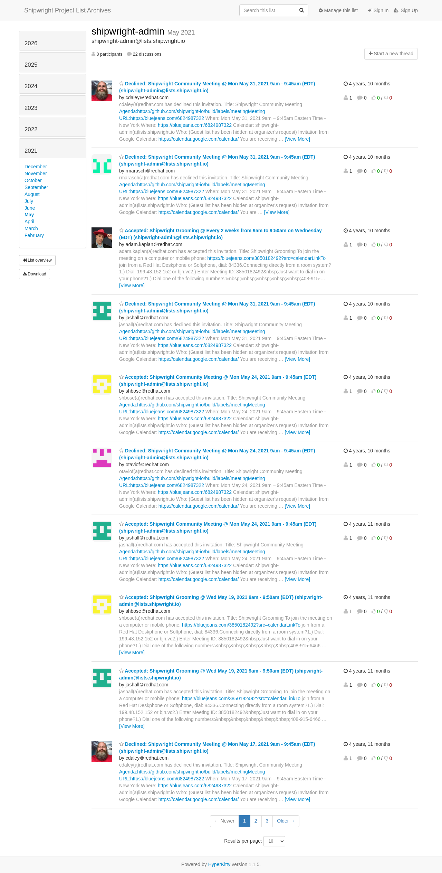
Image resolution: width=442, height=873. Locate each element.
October (33, 180)
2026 (31, 43)
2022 (31, 129)
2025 (31, 65)
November (36, 173)
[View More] (297, 139)
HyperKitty (219, 864)
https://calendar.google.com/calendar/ (198, 139)
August (32, 194)
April (29, 221)
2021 (31, 151)
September (36, 187)
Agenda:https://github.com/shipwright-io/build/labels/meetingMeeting (192, 111)
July (29, 201)
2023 (31, 108)
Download (34, 274)
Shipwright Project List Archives (67, 10)
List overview (37, 260)
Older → (286, 821)
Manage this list (338, 10)
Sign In (378, 10)
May (29, 214)
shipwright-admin (129, 31)
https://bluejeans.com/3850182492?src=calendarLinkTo (266, 258)
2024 (31, 86)
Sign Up (406, 10)
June (30, 208)
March (31, 228)
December (36, 166)
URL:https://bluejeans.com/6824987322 (161, 118)
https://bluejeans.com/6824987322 (195, 125)
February (34, 235)
